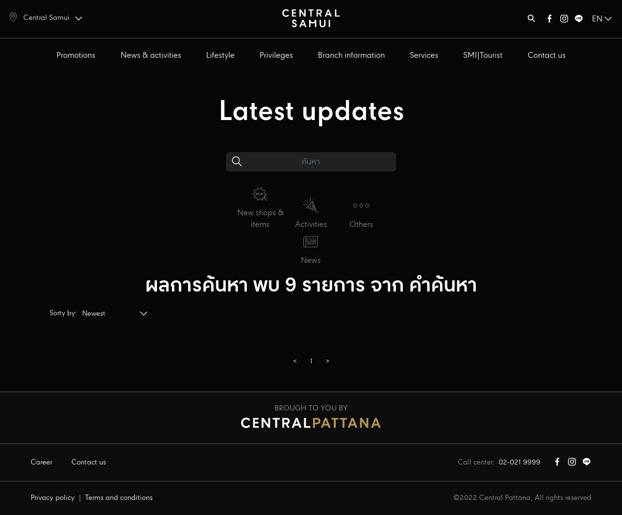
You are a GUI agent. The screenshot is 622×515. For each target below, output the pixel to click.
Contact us (547, 56)
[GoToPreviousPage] (294, 362)
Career (41, 462)
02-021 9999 (519, 462)
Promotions (75, 56)
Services (424, 56)
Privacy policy (53, 498)
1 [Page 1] (311, 361)
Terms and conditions (119, 498)
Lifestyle (220, 56)
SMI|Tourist (482, 56)
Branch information (351, 56)
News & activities (151, 56)
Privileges (276, 56)
